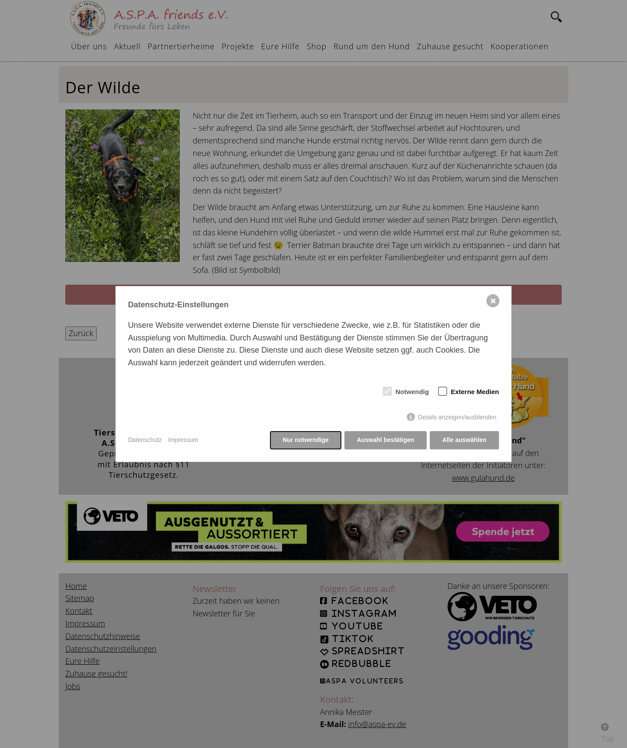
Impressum (183, 439)
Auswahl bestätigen (385, 439)
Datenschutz (145, 439)
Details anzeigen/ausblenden (457, 417)
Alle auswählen (464, 439)
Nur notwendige (306, 439)
